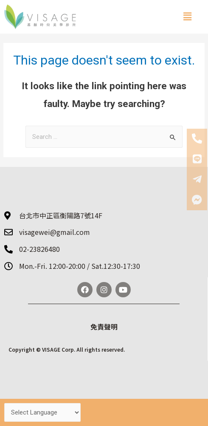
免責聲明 (104, 327)
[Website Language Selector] (42, 412)
